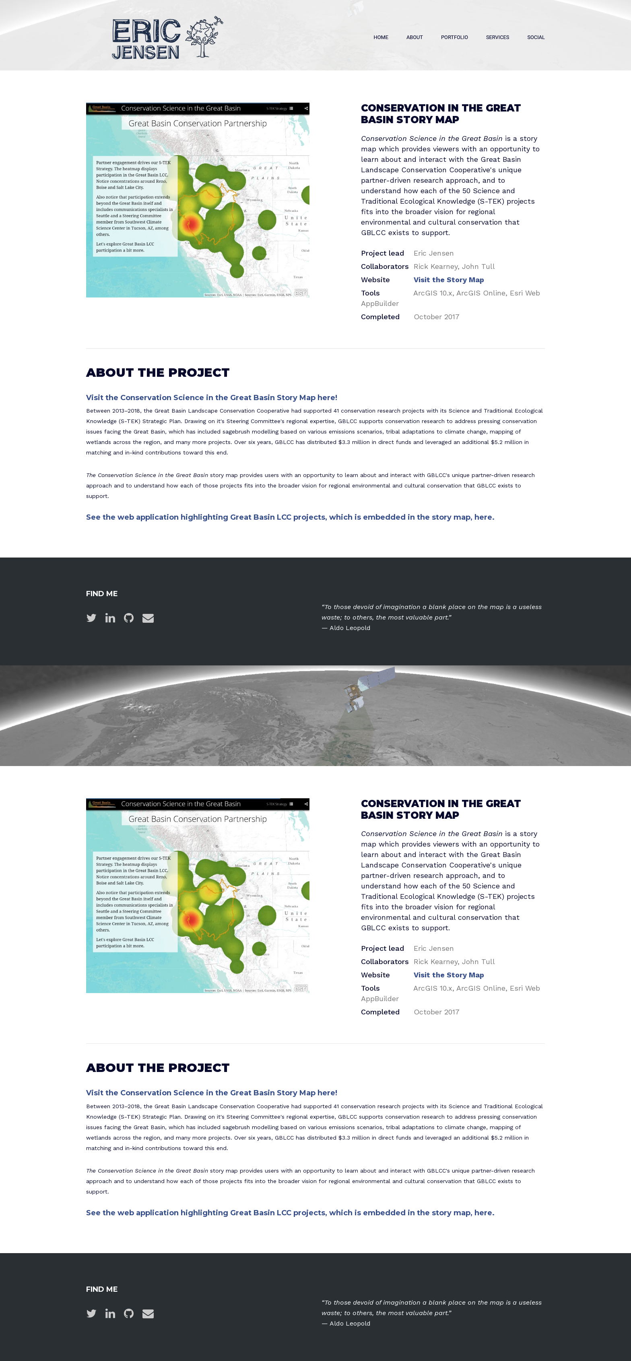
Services (497, 37)
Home (381, 37)
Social (536, 37)
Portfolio (454, 37)
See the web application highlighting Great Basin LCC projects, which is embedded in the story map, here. (290, 517)
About (414, 37)
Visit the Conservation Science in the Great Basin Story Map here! (211, 397)
